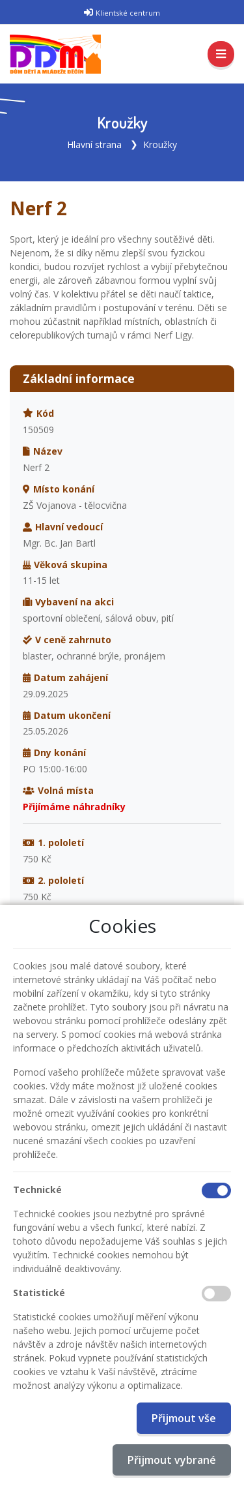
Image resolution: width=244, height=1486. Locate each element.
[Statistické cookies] (216, 1293)
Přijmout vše (184, 1418)
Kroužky (160, 144)
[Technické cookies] (216, 1190)
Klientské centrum (128, 13)
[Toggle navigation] (221, 54)
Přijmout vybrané (172, 1460)
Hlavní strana (94, 144)
